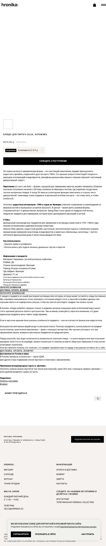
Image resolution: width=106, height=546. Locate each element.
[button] (87, 439)
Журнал (8, 479)
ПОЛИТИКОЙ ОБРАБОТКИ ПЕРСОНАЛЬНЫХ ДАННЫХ (78, 527)
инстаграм (62, 499)
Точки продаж (12, 484)
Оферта (60, 479)
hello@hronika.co (13, 509)
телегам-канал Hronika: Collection (75, 502)
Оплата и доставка (9, 381)
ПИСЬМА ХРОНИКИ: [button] (13, 436)
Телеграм (9, 506)
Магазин (8, 470)
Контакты (61, 484)
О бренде (9, 474)
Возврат (4, 384)
